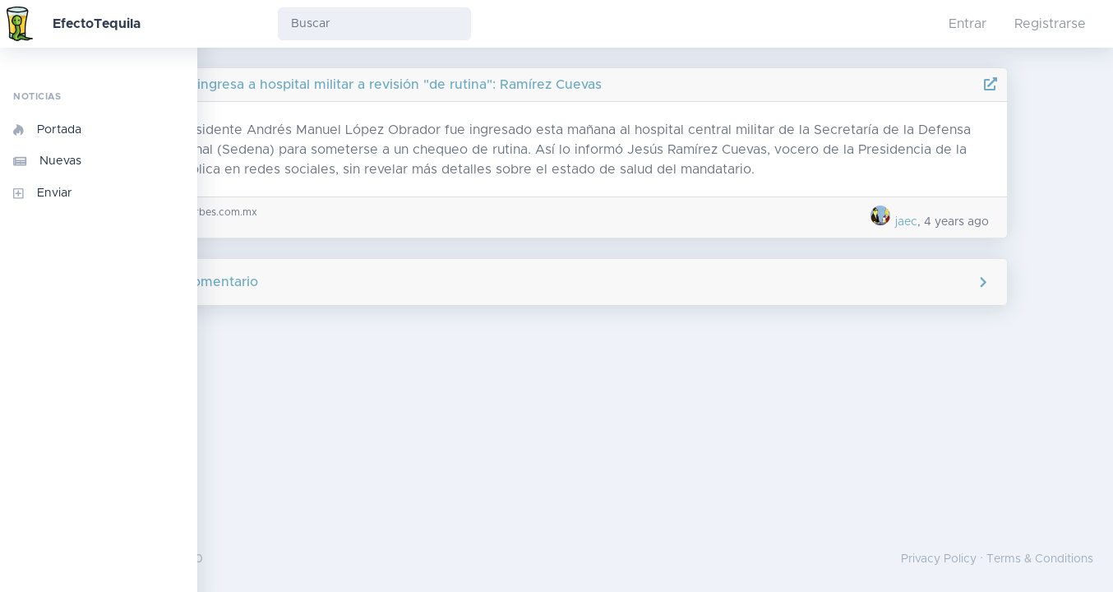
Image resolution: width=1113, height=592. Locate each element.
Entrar (967, 23)
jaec (978, 222)
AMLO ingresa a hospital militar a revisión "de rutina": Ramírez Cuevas (484, 84)
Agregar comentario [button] (655, 282)
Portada (47, 130)
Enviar (42, 193)
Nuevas (47, 161)
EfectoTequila (97, 23)
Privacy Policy (939, 559)
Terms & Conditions (1039, 559)
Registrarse (1050, 23)
